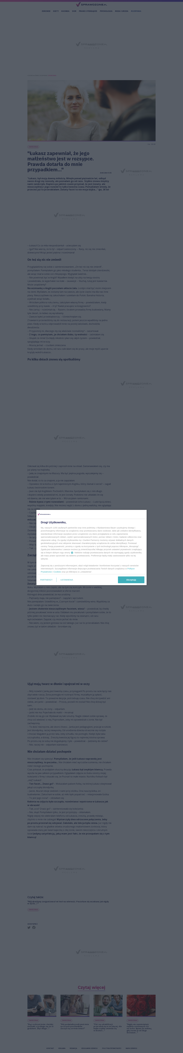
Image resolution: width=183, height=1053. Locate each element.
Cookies (57, 571)
